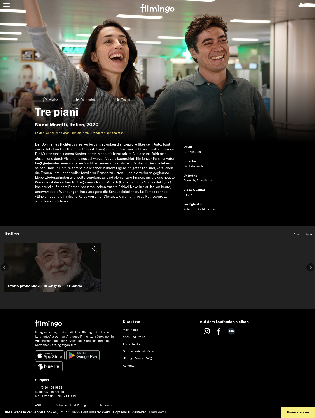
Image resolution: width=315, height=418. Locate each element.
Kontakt (128, 366)
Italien (76, 124)
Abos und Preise (134, 337)
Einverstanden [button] (298, 412)
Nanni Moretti (51, 124)
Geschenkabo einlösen (138, 351)
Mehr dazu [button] (157, 412)
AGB (38, 405)
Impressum (107, 405)
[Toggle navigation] (6, 5)
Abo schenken (132, 344)
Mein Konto (131, 330)
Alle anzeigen (303, 234)
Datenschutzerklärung (70, 405)
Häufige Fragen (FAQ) (137, 358)
